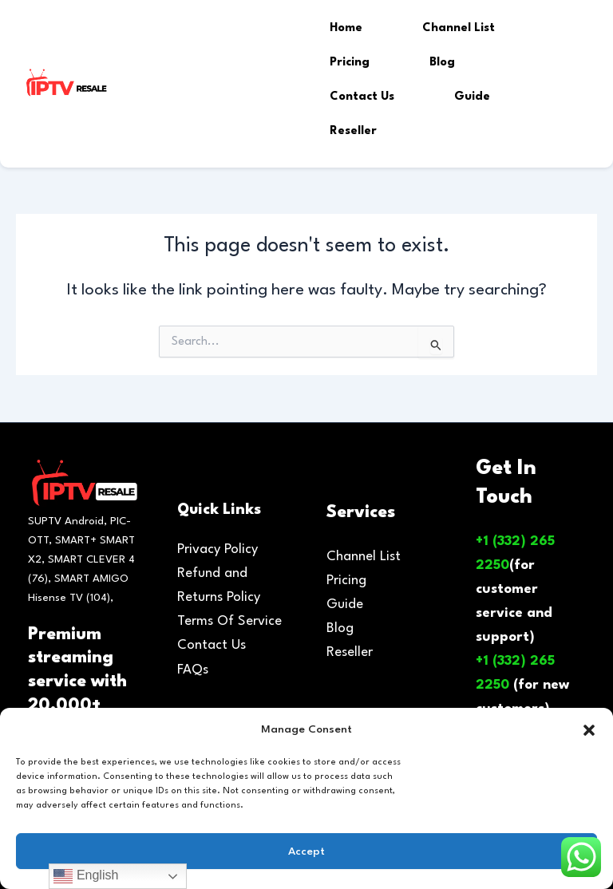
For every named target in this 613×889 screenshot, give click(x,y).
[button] (589, 730)
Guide (472, 97)
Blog (442, 63)
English (85, 876)
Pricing (350, 63)
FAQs (192, 670)
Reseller (353, 131)
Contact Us (362, 97)
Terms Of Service (229, 621)
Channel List (458, 28)
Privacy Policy (217, 549)
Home (346, 28)
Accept (306, 851)
